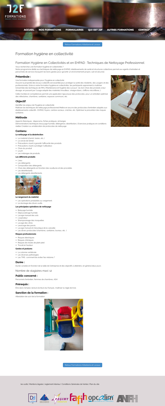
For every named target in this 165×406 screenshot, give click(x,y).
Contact (144, 29)
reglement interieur (53, 384)
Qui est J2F (95, 29)
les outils (24, 384)
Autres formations (120, 29)
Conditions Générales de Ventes (75, 384)
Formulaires (74, 29)
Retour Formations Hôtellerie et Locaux (82, 44)
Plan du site (94, 384)
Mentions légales (36, 384)
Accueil (29, 29)
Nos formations (50, 29)
